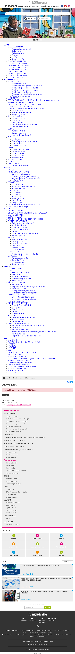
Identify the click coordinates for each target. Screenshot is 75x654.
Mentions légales (32, 643)
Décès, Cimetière (18, 123)
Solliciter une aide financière (21, 112)
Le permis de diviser (19, 155)
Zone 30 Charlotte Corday (20, 330)
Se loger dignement (18, 114)
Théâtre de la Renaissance (21, 227)
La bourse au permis (19, 145)
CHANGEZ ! (12, 270)
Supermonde (16, 231)
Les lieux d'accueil (18, 262)
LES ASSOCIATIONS (15, 256)
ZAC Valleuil (16, 328)
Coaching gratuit (17, 242)
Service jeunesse (18, 198)
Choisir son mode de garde (21, 174)
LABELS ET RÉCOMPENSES (17, 73)
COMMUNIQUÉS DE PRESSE (17, 76)
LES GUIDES (12, 348)
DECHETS (11, 162)
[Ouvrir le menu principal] (37, 40)
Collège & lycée (17, 203)
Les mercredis (17, 192)
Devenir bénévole (18, 260)
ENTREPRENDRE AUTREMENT (18, 303)
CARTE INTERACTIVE (15, 71)
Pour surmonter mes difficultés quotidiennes (27, 94)
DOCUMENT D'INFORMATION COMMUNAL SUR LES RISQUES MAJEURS (32, 358)
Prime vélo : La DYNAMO (20, 276)
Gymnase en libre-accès (20, 244)
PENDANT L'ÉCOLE (14, 182)
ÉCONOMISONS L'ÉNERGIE (17, 295)
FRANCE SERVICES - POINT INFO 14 (20, 106)
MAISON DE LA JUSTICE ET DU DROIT (21, 102)
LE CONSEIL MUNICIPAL (16, 47)
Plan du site (39, 643)
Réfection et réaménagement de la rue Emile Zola (28, 326)
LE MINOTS (12, 346)
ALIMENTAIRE (12, 315)
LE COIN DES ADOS (14, 196)
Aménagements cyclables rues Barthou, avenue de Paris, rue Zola (34, 332)
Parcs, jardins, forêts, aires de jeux (23, 291)
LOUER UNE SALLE (14, 98)
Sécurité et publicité (18, 157)
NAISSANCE (12, 170)
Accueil (7, 378)
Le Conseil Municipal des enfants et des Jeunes (24, 205)
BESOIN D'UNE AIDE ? (15, 82)
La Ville (7, 45)
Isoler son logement (18, 301)
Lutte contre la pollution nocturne (23, 297)
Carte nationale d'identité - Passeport (24, 125)
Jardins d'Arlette (17, 307)
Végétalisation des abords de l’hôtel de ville (26, 336)
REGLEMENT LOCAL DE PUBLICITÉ (19, 360)
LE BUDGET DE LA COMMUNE (18, 63)
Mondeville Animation (19, 225)
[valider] (47, 606)
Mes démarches (10, 80)
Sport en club (16, 246)
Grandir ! (7, 168)
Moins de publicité (18, 313)
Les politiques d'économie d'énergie (24, 299)
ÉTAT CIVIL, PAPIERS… (15, 117)
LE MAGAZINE (12, 340)
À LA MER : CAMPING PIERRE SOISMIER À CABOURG (25, 219)
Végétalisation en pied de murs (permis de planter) (29, 287)
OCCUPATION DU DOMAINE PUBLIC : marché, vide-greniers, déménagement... (34, 100)
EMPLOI (10, 137)
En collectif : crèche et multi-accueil (24, 176)
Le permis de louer (18, 153)
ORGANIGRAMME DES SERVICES (19, 65)
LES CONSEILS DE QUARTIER (17, 67)
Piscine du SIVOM (18, 248)
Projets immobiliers (18, 334)
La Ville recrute (17, 139)
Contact (45, 643)
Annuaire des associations (21, 258)
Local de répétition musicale (21, 229)
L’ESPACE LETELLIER (15, 217)
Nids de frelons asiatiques (20, 166)
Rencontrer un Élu (18, 59)
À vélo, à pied (16, 274)
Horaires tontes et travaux (20, 149)
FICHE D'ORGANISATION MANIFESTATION (22, 367)
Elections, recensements (20, 127)
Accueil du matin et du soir (21, 188)
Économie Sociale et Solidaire (22, 305)
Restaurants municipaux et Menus (23, 186)
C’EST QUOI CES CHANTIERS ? (18, 323)
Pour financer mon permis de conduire (25, 90)
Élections (15, 55)
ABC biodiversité (17, 285)
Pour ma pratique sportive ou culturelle (25, 88)
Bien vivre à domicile (19, 133)
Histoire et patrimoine (19, 235)
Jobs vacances (17, 201)
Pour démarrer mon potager (21, 96)
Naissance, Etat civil (18, 119)
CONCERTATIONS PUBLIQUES (18, 78)
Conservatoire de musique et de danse (25, 233)
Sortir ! (7, 209)
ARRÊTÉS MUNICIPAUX (16, 371)
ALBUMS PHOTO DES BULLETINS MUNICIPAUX (24, 342)
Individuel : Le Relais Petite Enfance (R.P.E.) (26, 178)
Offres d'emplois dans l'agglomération (24, 141)
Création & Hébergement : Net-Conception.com (37, 648)
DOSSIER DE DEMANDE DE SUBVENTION (21, 362)
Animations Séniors (18, 131)
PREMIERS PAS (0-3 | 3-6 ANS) (18, 172)
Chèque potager (17, 321)
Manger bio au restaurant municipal (23, 317)
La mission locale (17, 143)
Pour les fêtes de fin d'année (21, 92)
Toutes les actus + (67, 561)
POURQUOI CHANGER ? (16, 268)
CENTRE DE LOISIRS (14, 190)
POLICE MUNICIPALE (15, 160)
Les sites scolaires (18, 184)
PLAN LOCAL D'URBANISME (17, 356)
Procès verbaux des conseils (22, 49)
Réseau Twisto (17, 280)
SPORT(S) (11, 237)
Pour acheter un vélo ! (19, 84)
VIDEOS (10, 350)
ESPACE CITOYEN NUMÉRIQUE (18, 207)
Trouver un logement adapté (21, 135)
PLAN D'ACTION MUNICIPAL (17, 61)
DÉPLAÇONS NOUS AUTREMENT (19, 272)
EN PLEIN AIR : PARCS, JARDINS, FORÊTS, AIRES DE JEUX (27, 213)
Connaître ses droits (18, 110)
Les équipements (18, 250)
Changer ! (8, 266)
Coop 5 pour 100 (17, 309)
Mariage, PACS (17, 121)
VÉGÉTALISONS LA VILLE (16, 282)
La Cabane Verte (17, 180)
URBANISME (12, 147)
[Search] (36, 13)
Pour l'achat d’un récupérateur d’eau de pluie (27, 86)
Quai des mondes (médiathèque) (23, 223)
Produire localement (18, 319)
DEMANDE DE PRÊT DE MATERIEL (19, 365)
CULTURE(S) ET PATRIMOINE (17, 221)
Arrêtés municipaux (18, 53)
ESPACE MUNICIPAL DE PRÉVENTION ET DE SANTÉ (25, 104)
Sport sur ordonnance (19, 239)
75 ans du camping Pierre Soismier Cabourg (23, 352)
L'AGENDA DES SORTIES (16, 211)
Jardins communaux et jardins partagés (25, 293)
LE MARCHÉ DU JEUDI (15, 215)
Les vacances (16, 194)
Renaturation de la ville (19, 289)
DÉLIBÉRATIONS (13, 373)
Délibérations (16, 51)
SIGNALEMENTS (13, 164)
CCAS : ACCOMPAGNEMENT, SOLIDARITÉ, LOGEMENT (26, 108)
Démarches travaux (18, 151)
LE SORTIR (11, 344)
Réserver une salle (18, 264)
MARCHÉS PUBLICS (14, 354)
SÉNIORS (11, 129)
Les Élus (14, 57)
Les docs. (8, 338)
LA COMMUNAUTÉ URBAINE (17, 69)
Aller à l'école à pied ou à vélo (22, 278)
